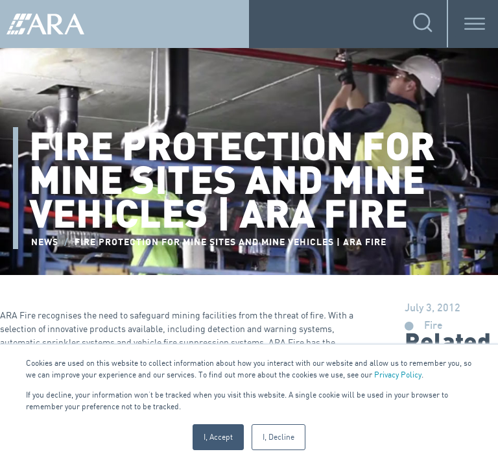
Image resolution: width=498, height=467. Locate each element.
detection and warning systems (270, 328)
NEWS (44, 242)
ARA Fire (18, 314)
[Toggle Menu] (474, 24)
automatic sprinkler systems (57, 342)
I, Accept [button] (218, 437)
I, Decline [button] (278, 437)
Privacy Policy (397, 374)
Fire (433, 325)
